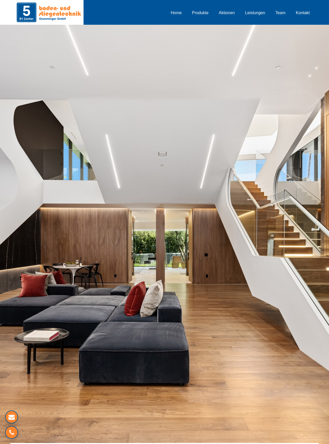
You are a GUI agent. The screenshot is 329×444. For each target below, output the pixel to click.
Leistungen (255, 13)
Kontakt (303, 13)
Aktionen (227, 13)
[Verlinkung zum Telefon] (11, 432)
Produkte (200, 13)
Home (176, 13)
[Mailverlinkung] (11, 417)
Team (281, 13)
